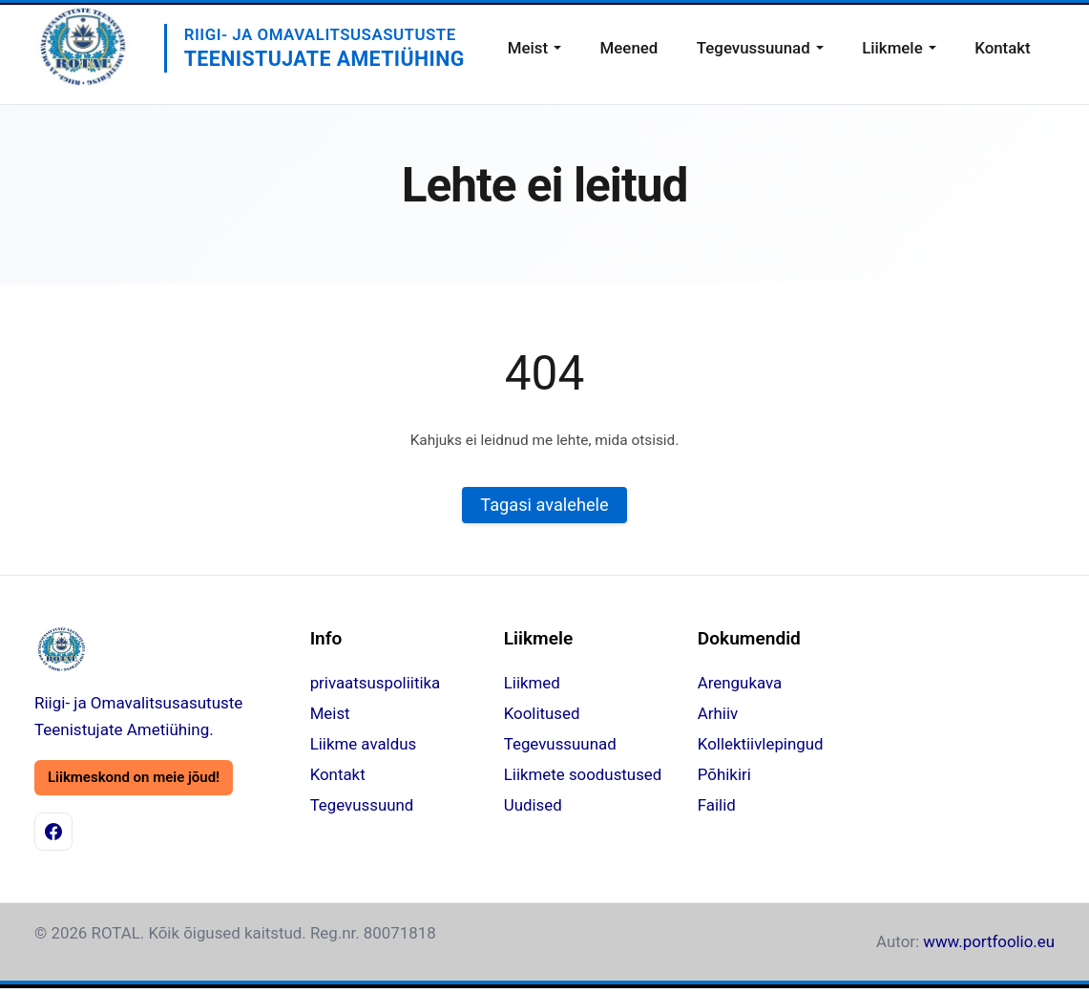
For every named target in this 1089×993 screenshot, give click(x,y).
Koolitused (542, 714)
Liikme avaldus (363, 744)
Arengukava (740, 683)
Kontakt (1002, 47)
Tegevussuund (362, 805)
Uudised (533, 805)
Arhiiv (718, 714)
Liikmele (892, 47)
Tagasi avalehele (544, 506)
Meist (528, 47)
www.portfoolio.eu (989, 941)
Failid (717, 805)
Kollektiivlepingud (761, 744)
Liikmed (532, 683)
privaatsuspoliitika (375, 683)
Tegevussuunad (753, 47)
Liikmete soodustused (583, 775)
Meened (629, 47)
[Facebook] (53, 832)
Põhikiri (724, 775)
